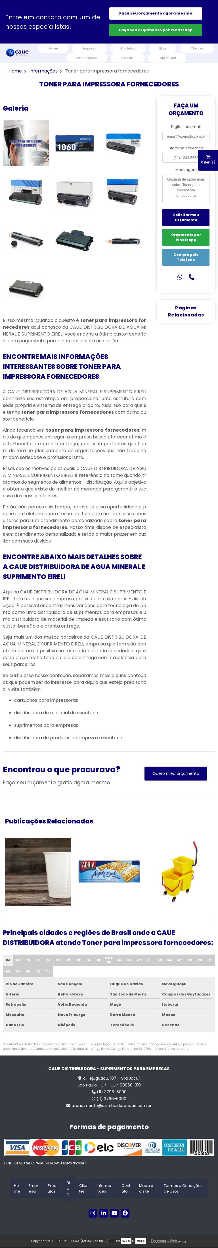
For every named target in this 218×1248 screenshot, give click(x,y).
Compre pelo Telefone (186, 258)
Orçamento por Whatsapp (186, 238)
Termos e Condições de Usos (183, 1188)
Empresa (89, 49)
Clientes (197, 49)
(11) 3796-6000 (109, 1092)
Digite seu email (186, 127)
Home (53, 49)
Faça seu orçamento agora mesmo (155, 13)
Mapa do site (146, 1188)
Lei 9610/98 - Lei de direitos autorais (161, 1049)
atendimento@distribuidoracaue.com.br (109, 1106)
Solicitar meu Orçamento (186, 218)
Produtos (128, 49)
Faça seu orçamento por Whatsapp (156, 30)
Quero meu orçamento (175, 774)
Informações (86, 58)
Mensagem (186, 170)
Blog (162, 49)
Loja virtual (167, 58)
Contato (127, 58)
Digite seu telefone (186, 148)
